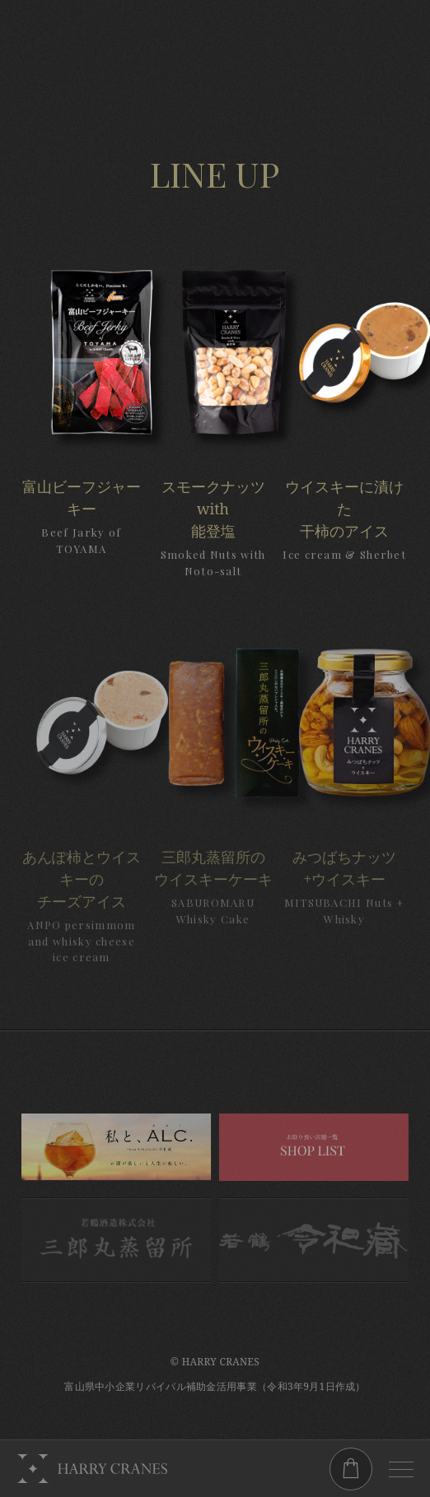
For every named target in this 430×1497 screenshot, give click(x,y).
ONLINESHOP (351, 1469)
